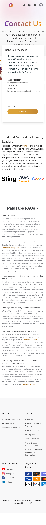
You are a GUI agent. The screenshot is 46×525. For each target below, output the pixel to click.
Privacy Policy (31, 434)
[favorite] (29, 5)
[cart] (35, 5)
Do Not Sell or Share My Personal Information (33, 452)
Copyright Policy (32, 430)
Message (11, 88)
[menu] (4, 4)
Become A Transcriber (11, 427)
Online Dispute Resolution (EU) (31, 444)
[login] (41, 5)
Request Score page (10, 248)
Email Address (14, 79)
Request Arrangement (11, 419)
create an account (30, 340)
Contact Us (29, 419)
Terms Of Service (32, 438)
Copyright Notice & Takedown (33, 424)
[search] (23, 5)
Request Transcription (11, 423)
